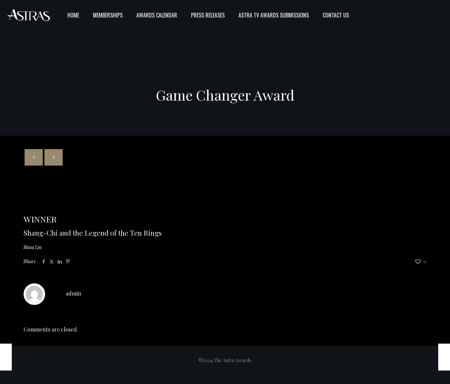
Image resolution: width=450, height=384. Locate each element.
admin (73, 293)
